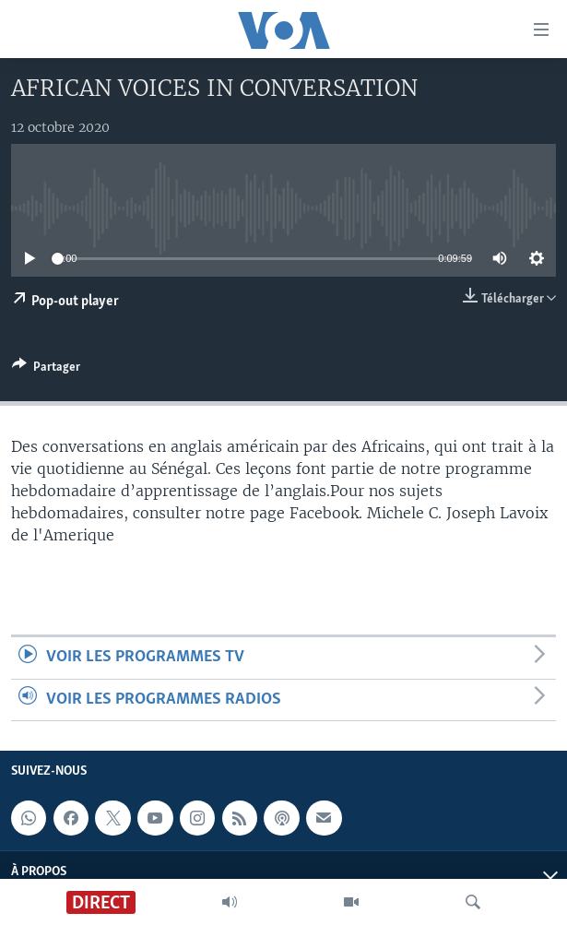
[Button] (46, 369)
